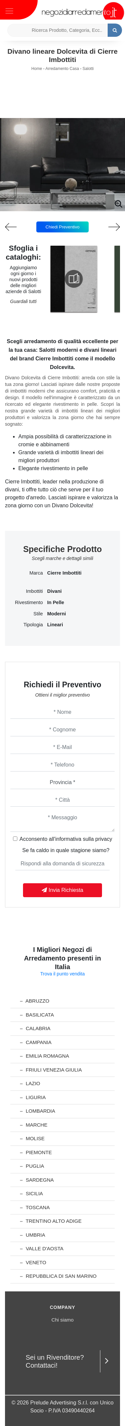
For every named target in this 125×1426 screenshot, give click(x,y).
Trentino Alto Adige (51, 1221)
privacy (103, 839)
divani (54, 591)
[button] (63, 206)
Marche (33, 1125)
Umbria (32, 1235)
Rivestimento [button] (29, 602)
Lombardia (37, 1111)
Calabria (35, 1028)
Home (36, 68)
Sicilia (31, 1193)
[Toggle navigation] (9, 10)
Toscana (35, 1207)
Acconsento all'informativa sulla (66, 839)
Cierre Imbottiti (64, 573)
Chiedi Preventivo (63, 226)
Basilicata (37, 1015)
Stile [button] (38, 613)
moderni (56, 613)
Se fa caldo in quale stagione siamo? (66, 850)
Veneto (33, 1262)
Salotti (88, 68)
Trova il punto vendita (62, 973)
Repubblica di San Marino (58, 1276)
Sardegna (37, 1180)
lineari (55, 624)
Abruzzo (34, 1001)
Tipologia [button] (33, 624)
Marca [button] (36, 573)
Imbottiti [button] (34, 591)
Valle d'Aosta (41, 1248)
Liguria (33, 1097)
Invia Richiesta (62, 890)
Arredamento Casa (62, 68)
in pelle (55, 602)
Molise (32, 1138)
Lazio (30, 1083)
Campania (35, 1042)
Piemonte (36, 1152)
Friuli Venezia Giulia (51, 1070)
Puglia (32, 1166)
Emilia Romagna (44, 1056)
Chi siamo (62, 1320)
